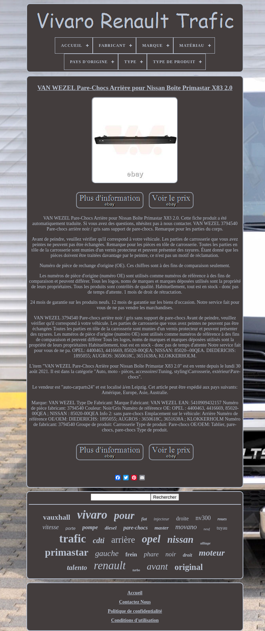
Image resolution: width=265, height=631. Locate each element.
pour (124, 515)
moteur (212, 553)
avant (157, 566)
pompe (90, 527)
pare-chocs (135, 528)
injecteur (161, 518)
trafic (72, 538)
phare (151, 554)
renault (110, 565)
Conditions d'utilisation (134, 620)
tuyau (222, 528)
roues (222, 519)
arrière (123, 540)
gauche (106, 553)
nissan (180, 539)
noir (170, 554)
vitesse (51, 527)
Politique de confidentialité (135, 611)
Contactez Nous (135, 602)
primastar (66, 552)
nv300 (203, 518)
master (161, 528)
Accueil (134, 592)
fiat (144, 519)
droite (182, 518)
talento (77, 567)
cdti (99, 540)
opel (151, 539)
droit (187, 555)
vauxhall (56, 517)
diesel (110, 528)
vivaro (92, 514)
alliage (205, 543)
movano (186, 527)
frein (131, 554)
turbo (136, 570)
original (189, 567)
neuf (206, 529)
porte (71, 528)
